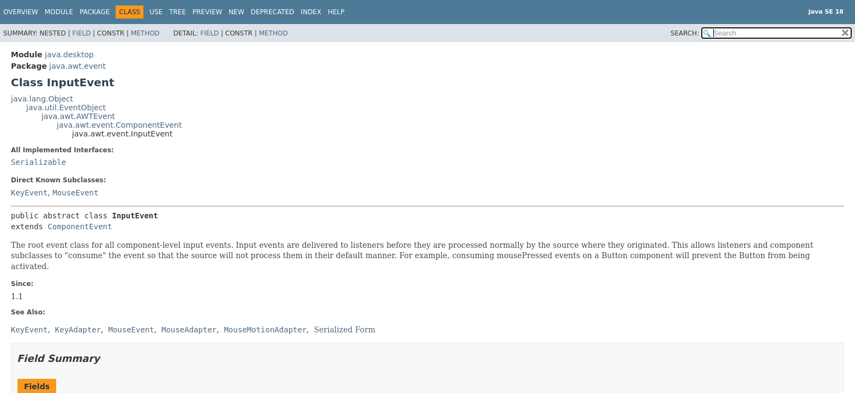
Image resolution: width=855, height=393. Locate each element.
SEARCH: (685, 33)
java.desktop (69, 54)
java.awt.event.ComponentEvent (119, 125)
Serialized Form (345, 329)
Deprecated (272, 12)
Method (145, 33)
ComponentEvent (79, 226)
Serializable (38, 162)
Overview (20, 12)
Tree (177, 12)
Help (336, 12)
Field (81, 33)
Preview (207, 12)
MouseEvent (75, 192)
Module (59, 12)
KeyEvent (29, 192)
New (236, 12)
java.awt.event (77, 66)
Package (95, 12)
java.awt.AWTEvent (78, 116)
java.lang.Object (42, 98)
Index (311, 12)
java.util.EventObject (66, 107)
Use (155, 12)
